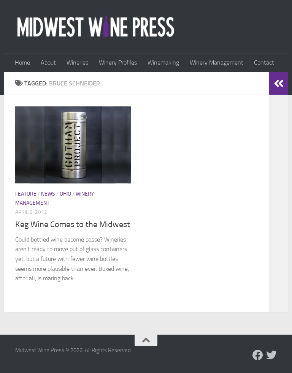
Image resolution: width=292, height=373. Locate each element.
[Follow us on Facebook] (257, 355)
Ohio (65, 194)
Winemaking (163, 62)
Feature (25, 194)
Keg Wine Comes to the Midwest (72, 224)
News (48, 194)
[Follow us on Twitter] (271, 355)
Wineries (77, 62)
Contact (264, 62)
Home (22, 62)
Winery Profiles (118, 62)
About (48, 62)
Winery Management (216, 62)
